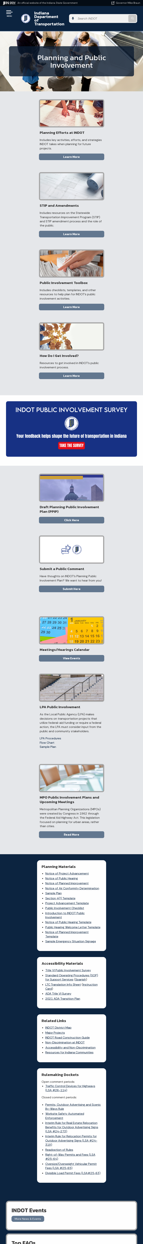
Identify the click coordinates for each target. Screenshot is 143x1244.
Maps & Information (36, 1076)
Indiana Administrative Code (35, 1103)
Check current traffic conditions (86, 927)
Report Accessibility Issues (104, 1084)
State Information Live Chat (35, 1023)
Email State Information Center (36, 1030)
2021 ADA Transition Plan (100, 650)
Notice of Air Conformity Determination (34, 635)
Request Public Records (84, 952)
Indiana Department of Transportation (53, 15)
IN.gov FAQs (104, 1050)
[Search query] (120, 15)
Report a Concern (50, 939)
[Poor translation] (9, 1140)
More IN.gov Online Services (54, 969)
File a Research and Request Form (84, 977)
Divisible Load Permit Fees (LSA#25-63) (100, 821)
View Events (38, 489)
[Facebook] (109, 926)
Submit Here (104, 382)
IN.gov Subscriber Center (55, 978)
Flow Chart (84, 483)
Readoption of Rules (96, 796)
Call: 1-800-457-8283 (36, 1050)
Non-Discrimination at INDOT (36, 742)
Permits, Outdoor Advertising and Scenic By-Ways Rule (105, 753)
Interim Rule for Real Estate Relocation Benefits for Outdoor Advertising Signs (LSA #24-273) (106, 773)
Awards (35, 1109)
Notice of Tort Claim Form (53, 948)
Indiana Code (35, 1096)
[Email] (117, 933)
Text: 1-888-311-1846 (35, 1056)
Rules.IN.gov (52, 961)
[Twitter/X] (115, 926)
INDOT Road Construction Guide (39, 737)
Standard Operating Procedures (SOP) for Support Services (104, 625)
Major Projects (27, 732)
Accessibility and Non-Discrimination (32, 749)
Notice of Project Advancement (39, 618)
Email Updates (36, 1090)
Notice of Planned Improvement (38, 628)
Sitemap (104, 1043)
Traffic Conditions (56, 931)
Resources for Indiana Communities (32, 758)
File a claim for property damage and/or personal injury (84, 940)
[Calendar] (123, 933)
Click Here (38, 382)
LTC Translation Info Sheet (100, 636)
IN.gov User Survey (104, 1023)
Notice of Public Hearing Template (40, 671)
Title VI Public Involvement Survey (105, 618)
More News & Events (28, 869)
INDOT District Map (30, 727)
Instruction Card (95, 640)
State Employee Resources (104, 1056)
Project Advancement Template (39, 652)
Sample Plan (85, 487)
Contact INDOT (84, 959)
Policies (104, 1036)
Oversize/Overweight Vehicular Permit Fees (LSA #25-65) (104, 812)
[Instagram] (122, 926)
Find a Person (35, 1036)
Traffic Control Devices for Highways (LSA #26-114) (101, 734)
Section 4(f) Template (32, 647)
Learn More (38, 153)
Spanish (89, 631)
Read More (71, 579)
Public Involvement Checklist (36, 657)
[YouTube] (109, 933)
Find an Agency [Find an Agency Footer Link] (35, 1043)
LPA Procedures (87, 479)
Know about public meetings (85, 988)
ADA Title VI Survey (96, 645)
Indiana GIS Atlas (55, 955)
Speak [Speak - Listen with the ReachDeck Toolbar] (103, 1095)
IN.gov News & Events (35, 1083)
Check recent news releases (84, 967)
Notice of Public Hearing (33, 623)
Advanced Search (104, 1030)
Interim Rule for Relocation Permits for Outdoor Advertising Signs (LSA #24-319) (106, 786)
